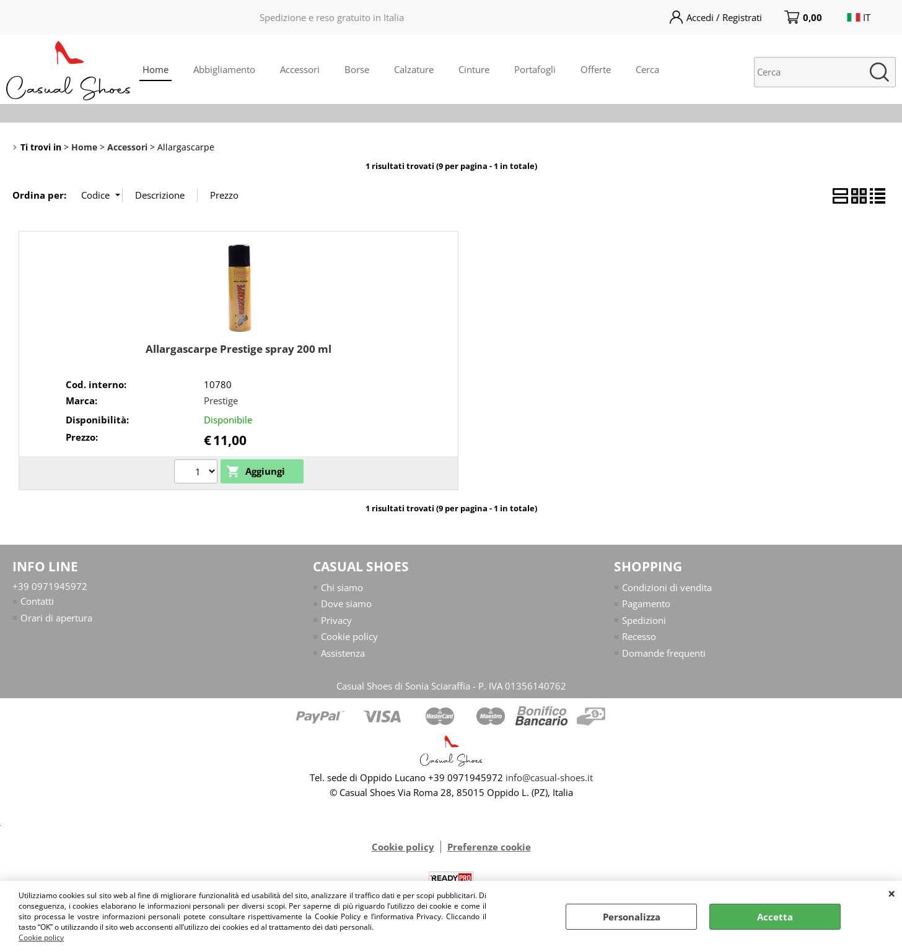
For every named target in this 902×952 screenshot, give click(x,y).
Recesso (639, 636)
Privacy (336, 620)
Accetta (775, 917)
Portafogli (535, 69)
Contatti (37, 601)
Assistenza (343, 653)
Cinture (473, 69)
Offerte (595, 69)
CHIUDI (892, 893)
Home (155, 69)
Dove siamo (346, 603)
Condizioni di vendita (667, 587)
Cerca (647, 69)
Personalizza (631, 917)
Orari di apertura (56, 618)
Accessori (300, 69)
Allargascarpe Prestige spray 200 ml (238, 349)
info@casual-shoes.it (549, 777)
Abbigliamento (224, 69)
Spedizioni (644, 620)
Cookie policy (41, 937)
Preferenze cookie (489, 847)
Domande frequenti (664, 653)
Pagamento (646, 603)
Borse (356, 69)
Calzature (414, 69)
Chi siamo (342, 587)
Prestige (221, 400)
